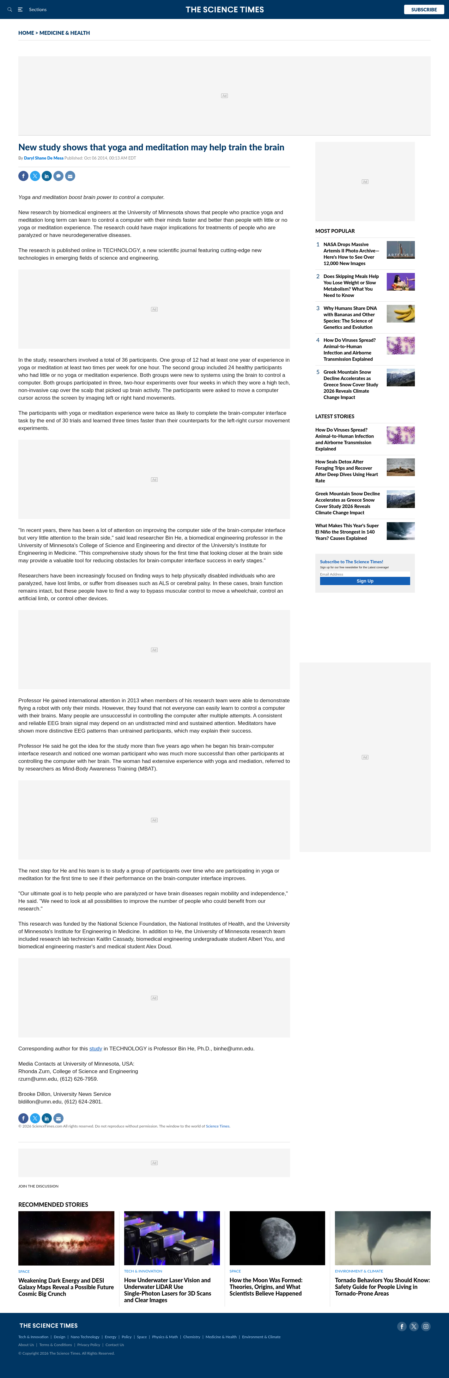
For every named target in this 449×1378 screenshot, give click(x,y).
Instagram (426, 1326)
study (95, 1049)
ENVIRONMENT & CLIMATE (359, 1271)
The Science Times (224, 10)
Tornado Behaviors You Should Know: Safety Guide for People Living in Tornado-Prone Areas (382, 1287)
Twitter (35, 176)
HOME (26, 33)
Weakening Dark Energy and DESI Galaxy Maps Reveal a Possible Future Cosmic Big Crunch (66, 1287)
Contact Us (115, 1344)
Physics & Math (165, 1336)
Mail (70, 176)
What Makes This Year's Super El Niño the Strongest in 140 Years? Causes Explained (347, 532)
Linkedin (47, 176)
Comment (58, 176)
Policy (126, 1336)
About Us (26, 1344)
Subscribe (424, 9)
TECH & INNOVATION (143, 1271)
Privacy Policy (88, 1344)
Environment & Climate (261, 1336)
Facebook (23, 176)
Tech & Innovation (33, 1336)
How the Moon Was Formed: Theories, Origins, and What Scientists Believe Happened (266, 1287)
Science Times (217, 1126)
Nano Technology (85, 1336)
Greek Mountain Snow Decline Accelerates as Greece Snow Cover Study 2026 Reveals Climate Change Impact (351, 384)
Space (142, 1336)
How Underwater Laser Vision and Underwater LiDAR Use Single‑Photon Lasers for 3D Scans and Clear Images (167, 1290)
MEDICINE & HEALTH (64, 33)
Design (59, 1336)
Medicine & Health (221, 1336)
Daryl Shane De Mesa (44, 157)
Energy (110, 1336)
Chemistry (191, 1336)
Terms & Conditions (55, 1344)
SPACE (24, 1271)
